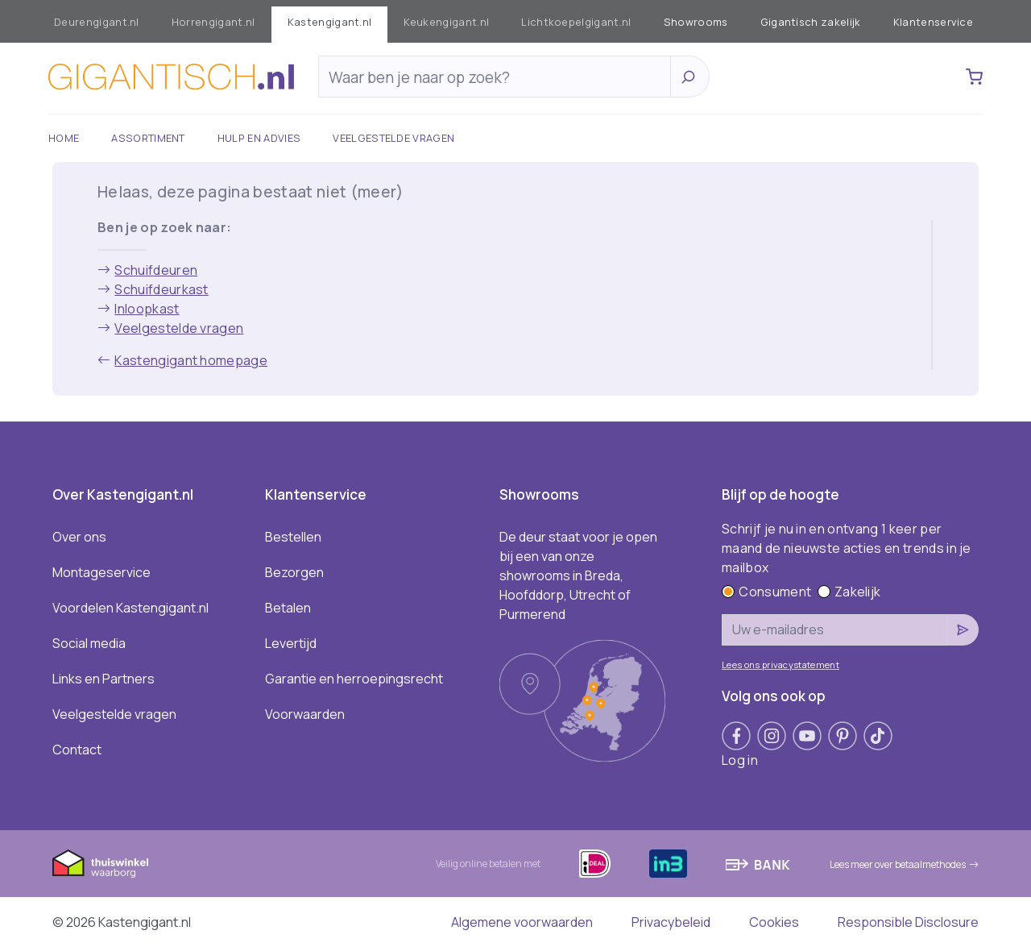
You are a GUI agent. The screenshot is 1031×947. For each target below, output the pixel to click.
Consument (766, 591)
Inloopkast (138, 309)
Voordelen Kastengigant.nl (130, 608)
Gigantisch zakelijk (810, 22)
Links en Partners (103, 678)
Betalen (288, 608)
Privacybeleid (670, 922)
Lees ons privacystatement (780, 664)
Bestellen (293, 537)
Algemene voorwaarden (522, 922)
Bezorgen (294, 572)
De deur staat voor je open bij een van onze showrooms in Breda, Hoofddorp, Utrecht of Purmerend (578, 575)
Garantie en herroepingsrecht (354, 678)
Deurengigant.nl (96, 22)
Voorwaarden (305, 714)
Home (63, 138)
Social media (89, 643)
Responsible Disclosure (908, 922)
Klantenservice (933, 22)
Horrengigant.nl (213, 22)
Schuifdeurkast (153, 289)
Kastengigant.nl (330, 22)
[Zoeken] (498, 77)
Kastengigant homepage (182, 360)
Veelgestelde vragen (393, 138)
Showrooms (696, 22)
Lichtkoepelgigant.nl (576, 22)
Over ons (79, 537)
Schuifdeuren (147, 270)
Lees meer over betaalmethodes (904, 864)
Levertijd (291, 643)
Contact (76, 749)
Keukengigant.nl (446, 22)
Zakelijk (849, 591)
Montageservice (101, 572)
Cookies (774, 922)
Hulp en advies (258, 138)
